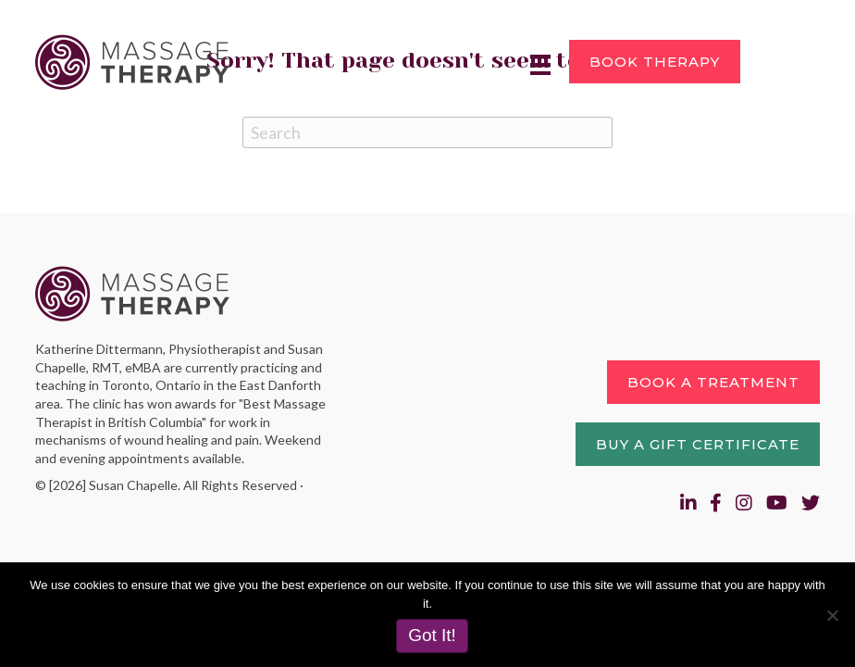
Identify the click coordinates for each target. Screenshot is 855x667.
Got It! (432, 635)
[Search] (427, 132)
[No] (832, 615)
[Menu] (540, 64)
